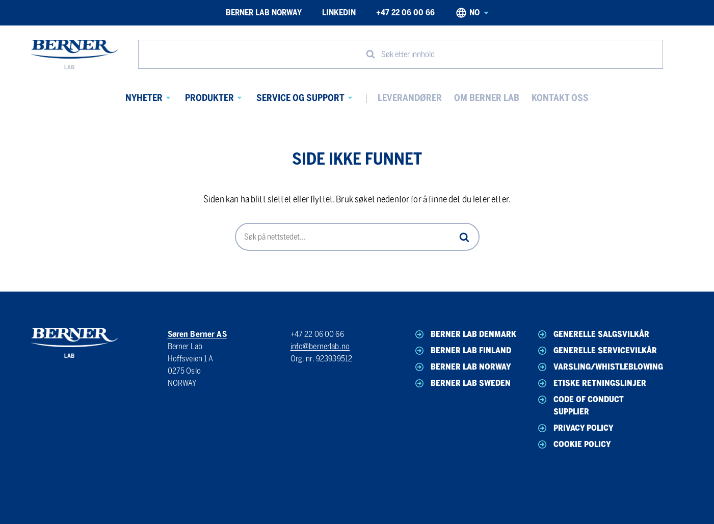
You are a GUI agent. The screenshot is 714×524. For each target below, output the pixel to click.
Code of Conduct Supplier (580, 405)
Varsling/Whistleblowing (597, 367)
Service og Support (300, 97)
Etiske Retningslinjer (591, 383)
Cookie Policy (573, 444)
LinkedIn (339, 12)
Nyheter (144, 97)
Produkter (209, 97)
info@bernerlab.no (320, 346)
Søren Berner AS (197, 334)
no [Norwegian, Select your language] (472, 13)
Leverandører (410, 97)
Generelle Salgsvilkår (592, 334)
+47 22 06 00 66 (405, 12)
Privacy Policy (575, 428)
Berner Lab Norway (264, 12)
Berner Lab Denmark (464, 334)
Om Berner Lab (486, 97)
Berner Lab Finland (462, 351)
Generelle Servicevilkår (596, 351)
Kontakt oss (560, 97)
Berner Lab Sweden (462, 383)
